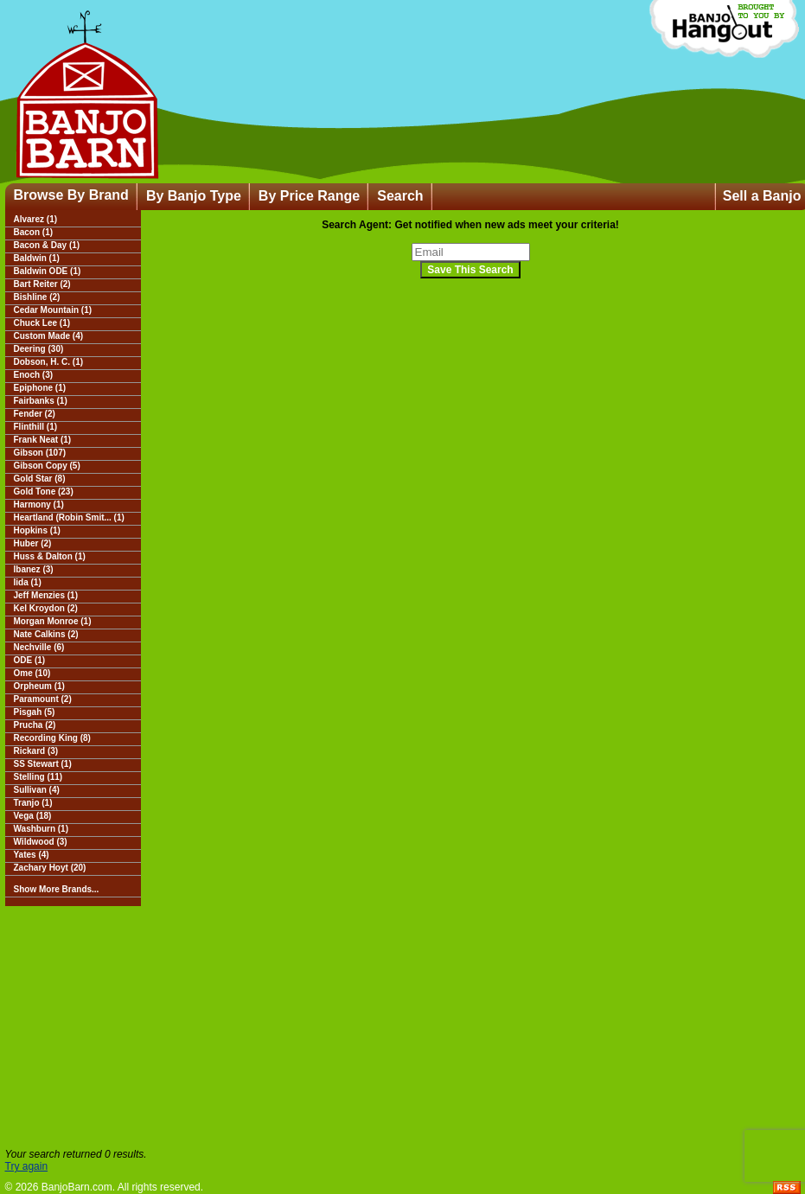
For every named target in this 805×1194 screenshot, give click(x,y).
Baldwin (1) (37, 258)
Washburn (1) (41, 828)
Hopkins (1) (37, 530)
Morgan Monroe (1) (53, 621)
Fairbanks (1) (40, 400)
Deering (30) (39, 349)
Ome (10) (32, 673)
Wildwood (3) (40, 841)
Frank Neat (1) (43, 439)
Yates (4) (31, 854)
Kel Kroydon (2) (46, 608)
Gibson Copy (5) (47, 465)
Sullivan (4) (37, 790)
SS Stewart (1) (43, 764)
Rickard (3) (36, 751)
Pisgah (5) (34, 712)
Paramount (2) (43, 699)
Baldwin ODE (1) (47, 271)
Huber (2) (33, 543)
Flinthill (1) (36, 426)
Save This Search (470, 270)
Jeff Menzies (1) (46, 595)
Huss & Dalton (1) (50, 556)
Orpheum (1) (39, 686)
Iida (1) (28, 582)
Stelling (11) (38, 777)
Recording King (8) (52, 738)
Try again (26, 1166)
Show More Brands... (56, 889)
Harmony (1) (39, 504)
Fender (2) (34, 413)
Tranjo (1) (33, 803)
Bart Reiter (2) (42, 284)
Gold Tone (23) (43, 491)
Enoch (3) (34, 375)
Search (400, 195)
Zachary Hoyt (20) (50, 867)
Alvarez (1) (36, 219)
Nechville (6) (39, 647)
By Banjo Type (193, 195)
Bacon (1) (34, 232)
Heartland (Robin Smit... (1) (69, 517)
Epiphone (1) (40, 388)
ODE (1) (30, 660)
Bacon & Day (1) (47, 245)
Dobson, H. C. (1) (49, 362)
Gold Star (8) (40, 478)
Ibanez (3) (34, 569)
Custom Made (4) (49, 336)
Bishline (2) (37, 297)
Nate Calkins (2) (46, 634)
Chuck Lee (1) (42, 323)
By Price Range (309, 195)
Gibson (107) (40, 452)
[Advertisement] (402, 1027)
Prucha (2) (35, 725)
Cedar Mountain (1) (53, 310)
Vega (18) (33, 815)
